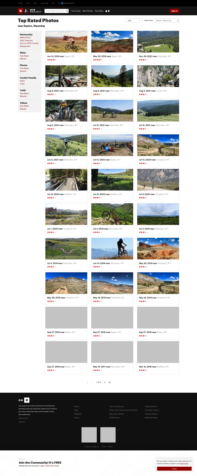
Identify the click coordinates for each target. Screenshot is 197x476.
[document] (174, 465)
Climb (20, 3)
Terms (104, 446)
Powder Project (151, 414)
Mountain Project (116, 414)
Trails (22, 84)
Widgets (77, 414)
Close (174, 468)
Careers (22, 422)
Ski (53, 3)
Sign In (174, 11)
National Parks (151, 417)
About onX (23, 418)
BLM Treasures (26, 40)
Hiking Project (151, 406)
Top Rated (24, 56)
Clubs (76, 417)
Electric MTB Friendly (29, 43)
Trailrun (44, 3)
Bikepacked (25, 46)
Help (76, 410)
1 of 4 (98, 382)
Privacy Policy (184, 463)
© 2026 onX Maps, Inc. (92, 446)
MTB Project (114, 417)
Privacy (110, 446)
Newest (23, 58)
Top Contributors (116, 406)
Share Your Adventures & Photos (123, 410)
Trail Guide (76, 11)
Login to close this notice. (49, 466)
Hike (35, 3)
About (76, 406)
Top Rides (99, 11)
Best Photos (88, 11)
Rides (22, 81)
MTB (28, 3)
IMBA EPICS (25, 37)
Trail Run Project (152, 410)
